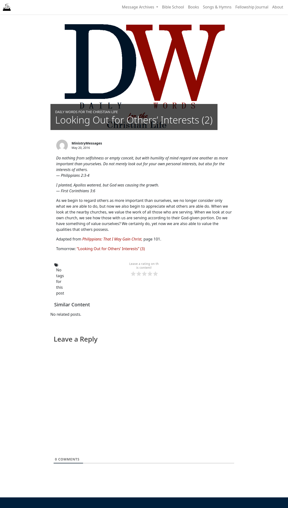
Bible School (173, 7)
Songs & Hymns (217, 7)
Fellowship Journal (251, 7)
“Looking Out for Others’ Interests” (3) (111, 248)
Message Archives (138, 7)
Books (193, 7)
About (277, 7)
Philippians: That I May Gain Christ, (112, 239)
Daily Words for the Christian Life (86, 112)
